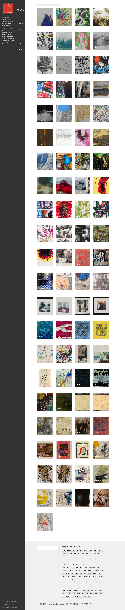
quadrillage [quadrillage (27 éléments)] (75, 584)
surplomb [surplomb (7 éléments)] (75, 590)
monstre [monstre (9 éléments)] (79, 576)
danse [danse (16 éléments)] (100, 556)
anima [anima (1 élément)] (81, 550)
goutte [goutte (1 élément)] (68, 567)
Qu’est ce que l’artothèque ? (20, 10)
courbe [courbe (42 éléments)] (96, 556)
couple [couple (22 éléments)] (91, 556)
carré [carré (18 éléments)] (83, 553)
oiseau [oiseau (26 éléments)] (97, 579)
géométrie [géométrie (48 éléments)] (98, 564)
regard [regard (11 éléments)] (88, 584)
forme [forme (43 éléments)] (84, 564)
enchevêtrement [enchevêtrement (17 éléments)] (66, 561)
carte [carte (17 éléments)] (87, 553)
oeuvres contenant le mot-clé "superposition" (49, 5)
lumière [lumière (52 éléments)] (81, 573)
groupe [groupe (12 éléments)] (81, 567)
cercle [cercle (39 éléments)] (95, 553)
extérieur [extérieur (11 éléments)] (98, 561)
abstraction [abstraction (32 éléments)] (69, 550)
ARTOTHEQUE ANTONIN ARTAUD (9, 601)
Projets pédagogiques (20, 30)
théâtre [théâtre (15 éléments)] (96, 590)
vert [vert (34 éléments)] (63, 596)
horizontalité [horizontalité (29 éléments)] (65, 570)
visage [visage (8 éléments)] (85, 596)
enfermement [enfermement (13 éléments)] (78, 561)
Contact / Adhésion (20, 50)
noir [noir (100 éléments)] (76, 579)
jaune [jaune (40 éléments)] (102, 570)
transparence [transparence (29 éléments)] (68, 593)
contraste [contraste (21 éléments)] (77, 556)
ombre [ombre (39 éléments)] (101, 579)
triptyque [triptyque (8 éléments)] (78, 593)
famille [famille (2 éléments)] (64, 564)
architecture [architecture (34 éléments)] (100, 550)
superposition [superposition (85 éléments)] (69, 590)
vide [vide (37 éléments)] (72, 596)
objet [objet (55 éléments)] (93, 579)
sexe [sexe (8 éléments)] (90, 587)
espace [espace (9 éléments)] (83, 561)
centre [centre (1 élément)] (91, 553)
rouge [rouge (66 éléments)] (77, 587)
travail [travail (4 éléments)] (74, 593)
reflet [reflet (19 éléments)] (84, 584)
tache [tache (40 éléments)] (80, 590)
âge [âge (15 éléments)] (73, 550)
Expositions (21, 17)
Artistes (20, 37)
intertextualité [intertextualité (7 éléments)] (90, 570)
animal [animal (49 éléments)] (85, 550)
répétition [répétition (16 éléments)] (97, 584)
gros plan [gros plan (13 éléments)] (76, 567)
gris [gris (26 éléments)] (72, 567)
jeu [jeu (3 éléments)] (63, 573)
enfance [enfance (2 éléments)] (72, 561)
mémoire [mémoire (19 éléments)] (99, 573)
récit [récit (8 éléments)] (80, 584)
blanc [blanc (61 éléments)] (64, 553)
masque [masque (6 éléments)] (89, 573)
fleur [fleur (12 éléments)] (77, 564)
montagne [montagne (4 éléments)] (85, 576)
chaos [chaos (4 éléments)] (99, 553)
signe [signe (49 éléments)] (94, 587)
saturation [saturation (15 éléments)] (85, 587)
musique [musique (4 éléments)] (100, 576)
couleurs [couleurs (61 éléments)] (86, 556)
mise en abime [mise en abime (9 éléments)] (73, 576)
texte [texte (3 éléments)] (92, 590)
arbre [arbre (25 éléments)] (95, 550)
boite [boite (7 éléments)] (71, 553)
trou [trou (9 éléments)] (83, 593)
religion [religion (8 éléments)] (92, 584)
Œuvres (21, 43)
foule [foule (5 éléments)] (88, 564)
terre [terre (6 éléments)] (88, 590)
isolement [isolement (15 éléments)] (97, 570)
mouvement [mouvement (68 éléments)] (95, 576)
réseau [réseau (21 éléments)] (64, 587)
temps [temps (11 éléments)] (84, 590)
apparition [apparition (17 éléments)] (90, 550)
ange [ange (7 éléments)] (77, 550)
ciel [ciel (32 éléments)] (63, 556)
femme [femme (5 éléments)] (68, 564)
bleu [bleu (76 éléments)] (67, 553)
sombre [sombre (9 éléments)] (98, 587)
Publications (20, 23)
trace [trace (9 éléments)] (100, 590)
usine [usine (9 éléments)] (87, 593)
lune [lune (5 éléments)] (85, 573)
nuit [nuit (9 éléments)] (89, 579)
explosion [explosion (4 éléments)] (92, 561)
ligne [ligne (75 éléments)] (72, 573)
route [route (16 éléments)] (81, 587)
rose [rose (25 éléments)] (73, 587)
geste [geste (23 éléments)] (64, 567)
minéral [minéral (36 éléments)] (67, 576)
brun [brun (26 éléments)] (75, 553)
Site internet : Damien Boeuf (102, 604)
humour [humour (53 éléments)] (70, 570)
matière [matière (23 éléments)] (94, 573)
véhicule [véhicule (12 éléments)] (101, 593)
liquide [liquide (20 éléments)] (76, 573)
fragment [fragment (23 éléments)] (92, 564)
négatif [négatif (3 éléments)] (73, 579)
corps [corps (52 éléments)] (82, 556)
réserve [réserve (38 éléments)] (68, 587)
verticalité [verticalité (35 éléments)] (68, 596)
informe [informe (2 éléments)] (80, 570)
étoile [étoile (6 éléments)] (88, 561)
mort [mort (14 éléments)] (89, 576)
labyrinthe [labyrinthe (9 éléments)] (68, 573)
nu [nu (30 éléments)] (86, 579)
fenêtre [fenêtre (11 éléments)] (73, 564)
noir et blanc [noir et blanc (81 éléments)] (81, 579)
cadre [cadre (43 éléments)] (79, 553)
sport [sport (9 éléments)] (64, 590)
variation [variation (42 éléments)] (91, 593)
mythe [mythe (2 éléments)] (64, 579)
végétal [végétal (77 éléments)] (96, 593)
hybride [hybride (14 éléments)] (75, 570)
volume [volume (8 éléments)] (89, 596)
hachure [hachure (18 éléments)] (86, 567)
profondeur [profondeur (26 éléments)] (69, 584)
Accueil (20, 3)
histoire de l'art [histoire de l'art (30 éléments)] (92, 567)
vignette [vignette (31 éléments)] (76, 596)
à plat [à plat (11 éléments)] (64, 550)
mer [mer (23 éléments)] (63, 576)
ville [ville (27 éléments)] (81, 596)
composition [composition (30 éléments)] (72, 556)
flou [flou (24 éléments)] (80, 564)
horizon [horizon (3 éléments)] (98, 567)
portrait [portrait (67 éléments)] (64, 584)
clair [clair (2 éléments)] (67, 556)
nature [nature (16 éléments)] (68, 579)
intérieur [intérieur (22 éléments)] (84, 570)
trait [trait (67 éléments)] (63, 593)
